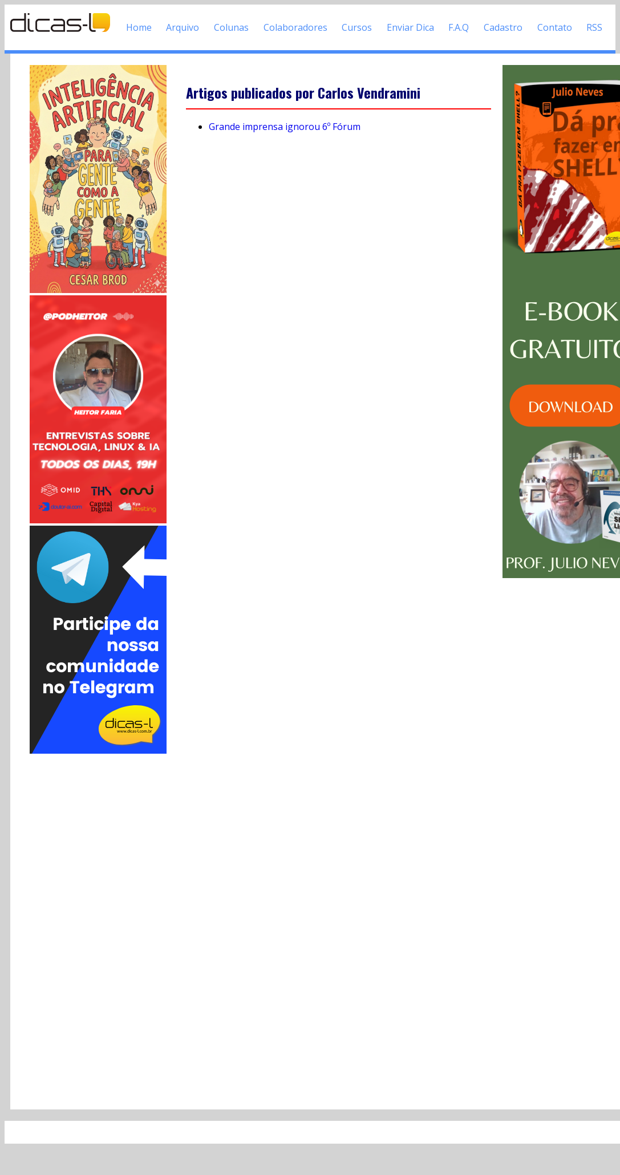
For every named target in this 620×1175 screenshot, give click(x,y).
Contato (554, 27)
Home (139, 27)
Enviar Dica (410, 27)
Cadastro (503, 27)
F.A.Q (458, 27)
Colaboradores (295, 27)
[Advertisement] (98, 927)
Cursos (357, 27)
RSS (594, 27)
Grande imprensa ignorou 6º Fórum (284, 126)
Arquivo (182, 27)
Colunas (231, 27)
